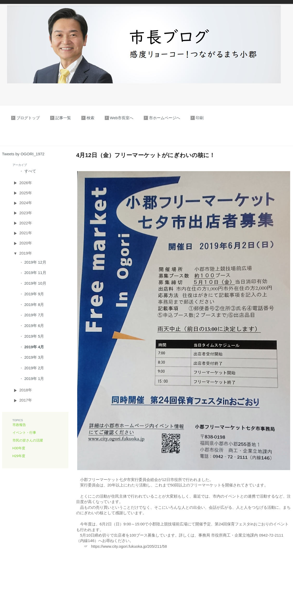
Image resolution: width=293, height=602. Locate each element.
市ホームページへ (164, 118)
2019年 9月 (34, 294)
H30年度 (18, 448)
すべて (30, 171)
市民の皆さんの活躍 (27, 440)
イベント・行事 (24, 432)
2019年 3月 (34, 357)
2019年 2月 (34, 368)
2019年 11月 (35, 272)
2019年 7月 (34, 315)
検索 (90, 118)
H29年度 (18, 456)
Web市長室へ (122, 118)
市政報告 (19, 425)
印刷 (200, 118)
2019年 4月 (34, 347)
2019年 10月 (35, 283)
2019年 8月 (34, 304)
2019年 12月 (35, 262)
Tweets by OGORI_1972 (23, 154)
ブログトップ (28, 118)
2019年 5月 (34, 336)
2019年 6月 (34, 325)
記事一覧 (63, 118)
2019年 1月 (34, 378)
